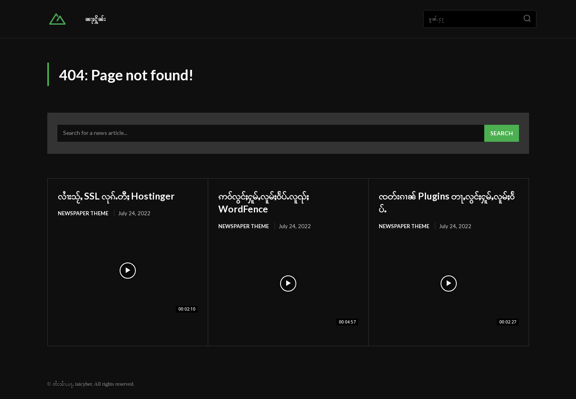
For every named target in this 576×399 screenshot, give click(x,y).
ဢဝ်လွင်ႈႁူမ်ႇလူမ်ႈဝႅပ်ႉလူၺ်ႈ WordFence (275, 202)
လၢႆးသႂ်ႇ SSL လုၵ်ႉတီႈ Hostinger (128, 196)
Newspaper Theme (83, 214)
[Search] (527, 19)
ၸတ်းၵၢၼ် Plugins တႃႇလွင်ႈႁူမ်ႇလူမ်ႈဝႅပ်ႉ (448, 202)
